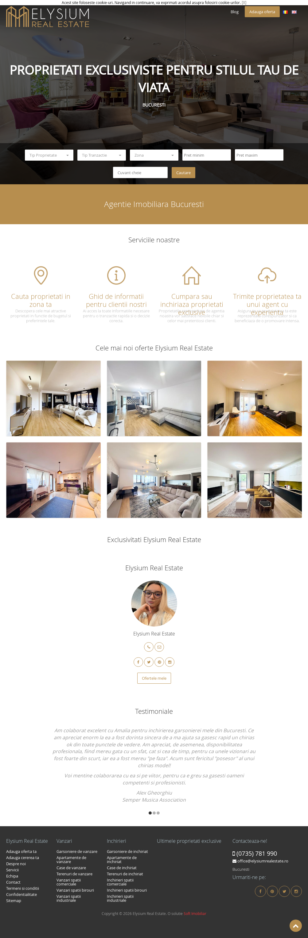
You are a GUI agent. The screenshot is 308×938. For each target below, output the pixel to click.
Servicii (12, 870)
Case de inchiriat (122, 867)
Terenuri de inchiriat (125, 874)
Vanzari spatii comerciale (69, 882)
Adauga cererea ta (22, 857)
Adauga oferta (262, 11)
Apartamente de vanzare (71, 859)
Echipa (12, 876)
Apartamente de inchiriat (122, 859)
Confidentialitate (21, 894)
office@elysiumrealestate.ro (260, 861)
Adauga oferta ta (21, 851)
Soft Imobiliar (195, 913)
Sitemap (13, 900)
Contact (13, 882)
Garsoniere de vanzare (77, 851)
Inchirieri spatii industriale (120, 898)
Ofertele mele (154, 678)
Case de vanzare (71, 867)
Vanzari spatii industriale (69, 898)
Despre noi (16, 863)
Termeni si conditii (22, 888)
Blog (235, 11)
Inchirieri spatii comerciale (120, 882)
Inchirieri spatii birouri (127, 890)
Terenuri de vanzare (74, 874)
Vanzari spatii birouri (75, 890)
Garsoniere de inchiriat (127, 851)
